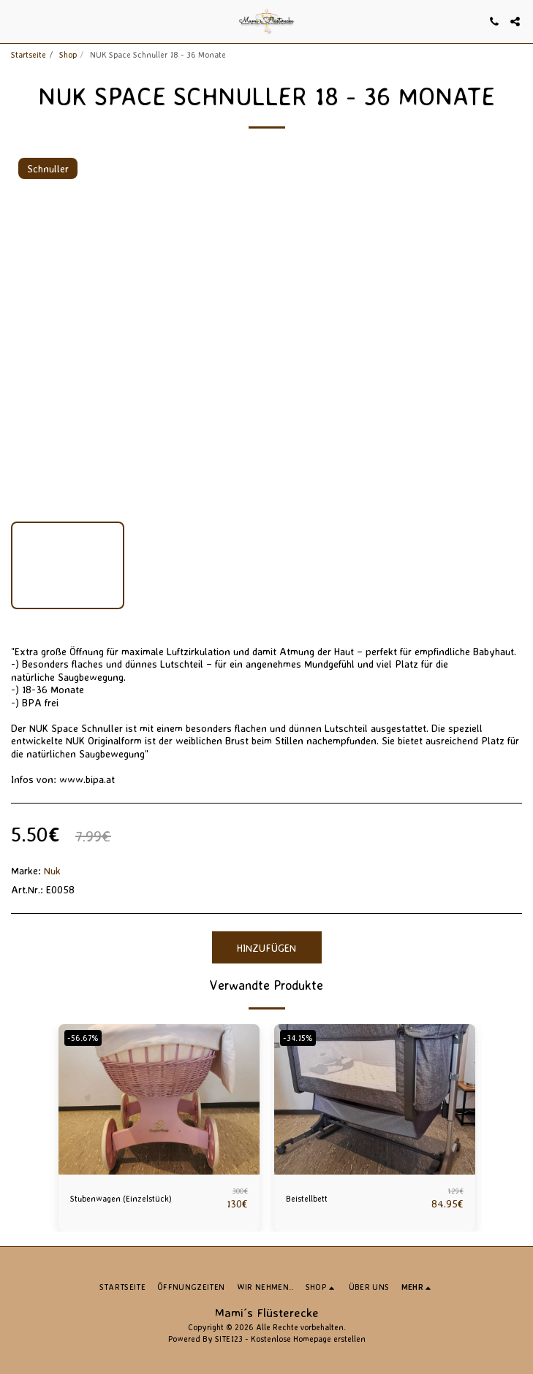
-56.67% (83, 1038)
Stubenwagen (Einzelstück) (121, 1199)
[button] (16, 21)
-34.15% (298, 1038)
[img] (159, 1099)
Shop (68, 55)
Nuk (52, 870)
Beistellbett (307, 1199)
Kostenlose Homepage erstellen (308, 1339)
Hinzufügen (266, 948)
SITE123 (229, 1339)
